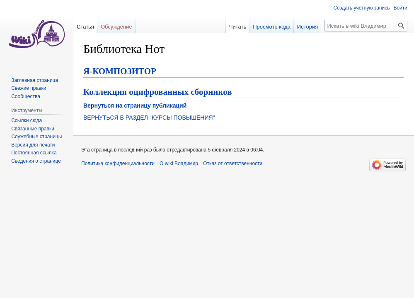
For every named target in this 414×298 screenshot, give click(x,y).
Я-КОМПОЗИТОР (119, 71)
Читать (237, 27)
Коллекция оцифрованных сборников (157, 92)
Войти (400, 8)
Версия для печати (33, 145)
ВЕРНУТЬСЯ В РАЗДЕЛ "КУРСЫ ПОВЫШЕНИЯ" (149, 117)
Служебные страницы (36, 136)
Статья (85, 27)
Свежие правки (28, 88)
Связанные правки (32, 129)
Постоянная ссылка (33, 153)
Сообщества (25, 96)
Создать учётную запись (361, 8)
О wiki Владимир (179, 163)
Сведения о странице (36, 161)
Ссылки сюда (26, 120)
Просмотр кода (272, 27)
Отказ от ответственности (232, 163)
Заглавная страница (34, 80)
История (307, 27)
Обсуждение (116, 27)
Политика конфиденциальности (118, 163)
